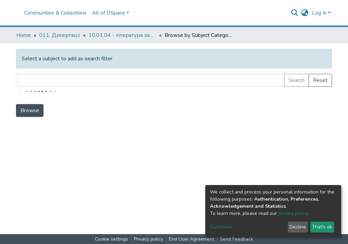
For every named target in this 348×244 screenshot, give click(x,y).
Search (296, 80)
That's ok (322, 227)
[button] (305, 13)
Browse (29, 110)
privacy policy (292, 213)
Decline (298, 227)
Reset (320, 80)
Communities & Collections (55, 13)
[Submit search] (294, 12)
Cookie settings (111, 239)
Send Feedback (236, 239)
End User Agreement (191, 239)
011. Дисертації (59, 35)
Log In (319, 13)
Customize (221, 227)
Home (23, 35)
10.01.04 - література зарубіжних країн (122, 35)
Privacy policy (148, 239)
